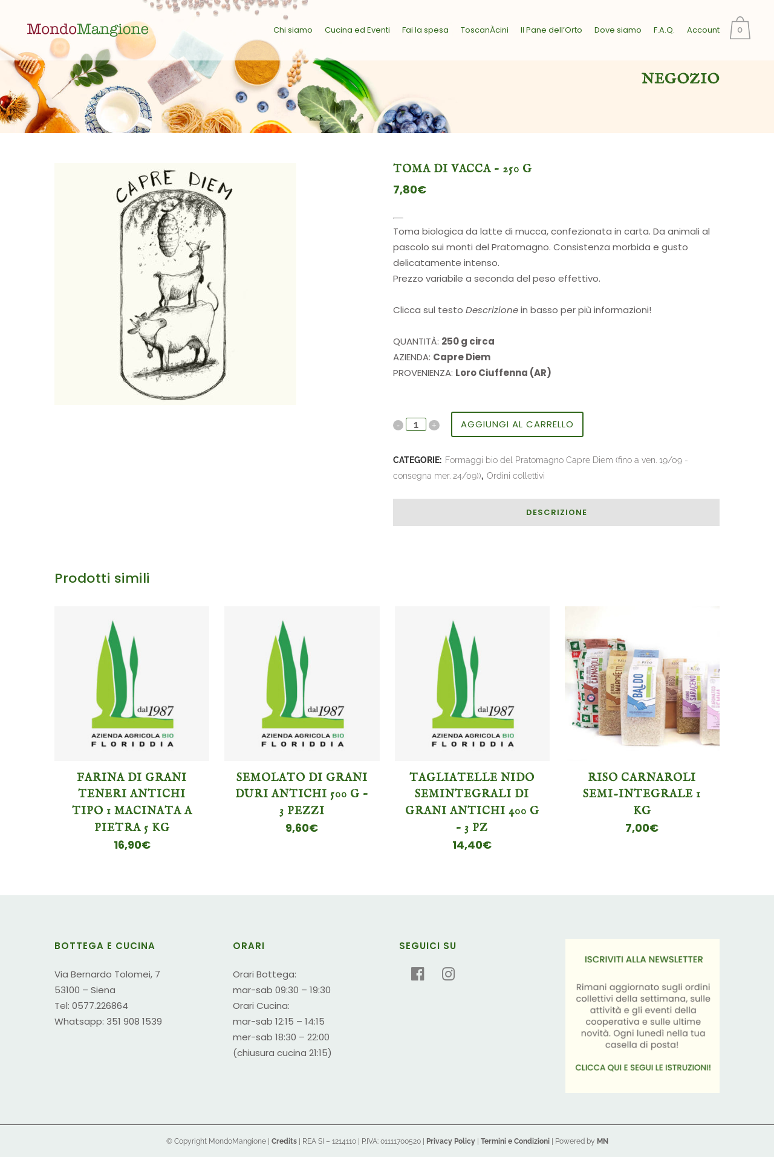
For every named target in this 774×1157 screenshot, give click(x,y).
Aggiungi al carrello (517, 424)
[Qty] (416, 424)
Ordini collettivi (516, 476)
